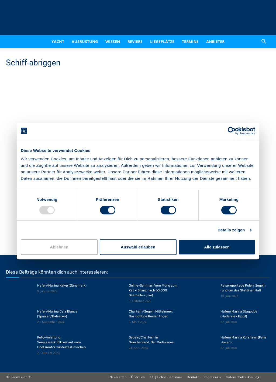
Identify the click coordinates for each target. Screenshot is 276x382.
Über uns (138, 377)
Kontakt (193, 377)
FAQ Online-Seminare (166, 377)
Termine (190, 41)
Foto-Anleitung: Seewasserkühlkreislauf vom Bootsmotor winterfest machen (61, 342)
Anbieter (215, 41)
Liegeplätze (162, 41)
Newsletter (117, 377)
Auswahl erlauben (138, 247)
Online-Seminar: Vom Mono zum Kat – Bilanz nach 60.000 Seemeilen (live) (153, 290)
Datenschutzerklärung (242, 377)
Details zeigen (231, 230)
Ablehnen (59, 247)
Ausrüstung (85, 41)
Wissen (112, 41)
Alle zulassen (217, 247)
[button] (263, 41)
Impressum (212, 377)
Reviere (135, 41)
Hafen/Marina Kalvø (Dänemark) (62, 285)
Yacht (57, 41)
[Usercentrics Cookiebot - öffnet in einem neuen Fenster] (231, 131)
